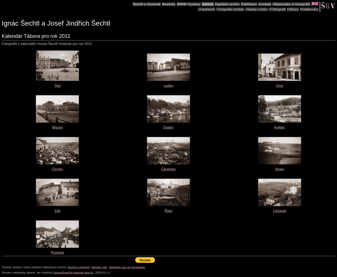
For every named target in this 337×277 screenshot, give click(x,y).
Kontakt (264, 4)
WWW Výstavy (189, 4)
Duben (168, 127)
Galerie (207, 4)
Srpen (279, 169)
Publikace (249, 4)
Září (57, 211)
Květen (279, 127)
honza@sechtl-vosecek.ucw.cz (73, 272)
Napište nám (99, 267)
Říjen (168, 211)
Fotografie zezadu (230, 9)
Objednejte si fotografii (291, 4)
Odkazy (293, 9)
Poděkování (309, 9)
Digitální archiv (227, 4)
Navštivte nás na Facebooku (127, 267)
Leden (168, 86)
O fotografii (277, 9)
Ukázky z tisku (256, 9)
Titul (57, 86)
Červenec (168, 169)
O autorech (206, 9)
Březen (57, 127)
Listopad (279, 211)
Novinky (168, 4)
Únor (279, 86)
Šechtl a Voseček (147, 4)
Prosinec (57, 252)
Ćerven (57, 169)
